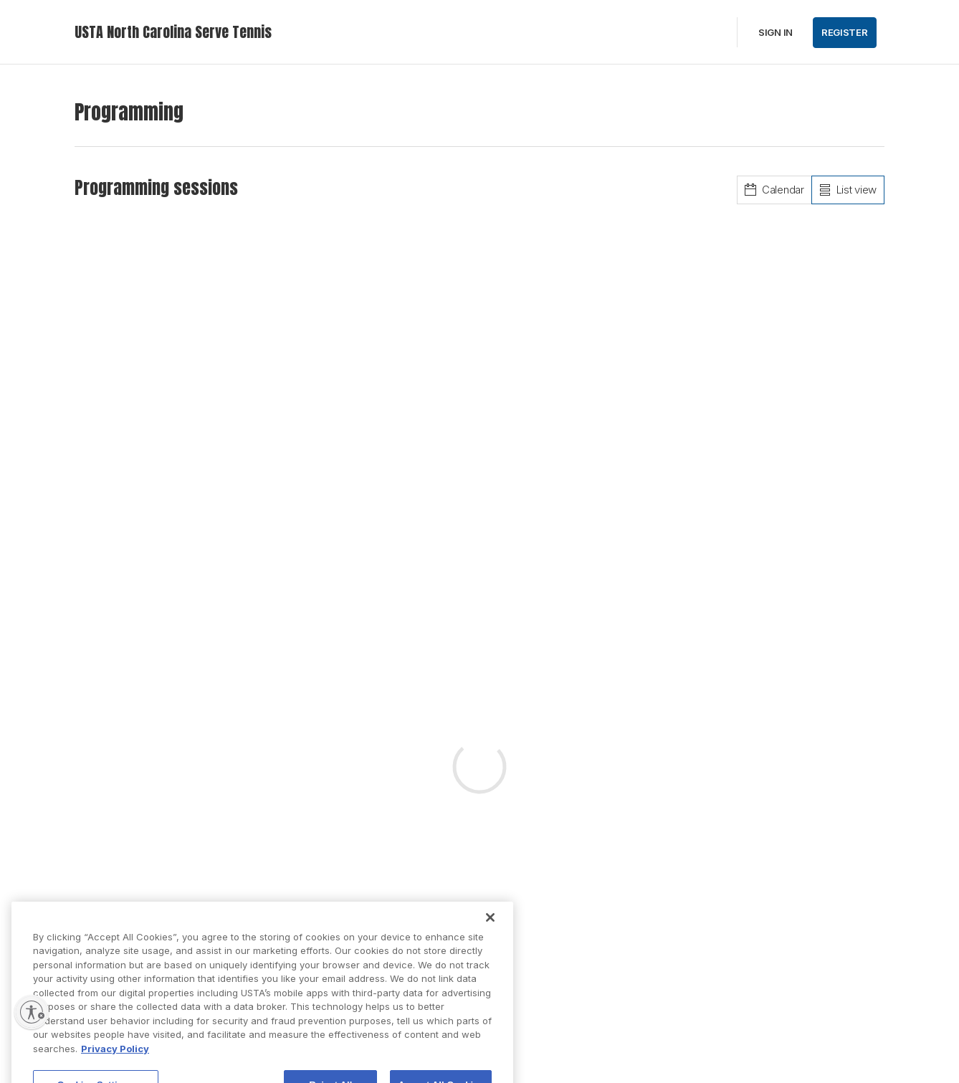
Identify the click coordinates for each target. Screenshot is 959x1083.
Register (844, 32)
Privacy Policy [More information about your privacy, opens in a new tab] (115, 1058)
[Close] (490, 927)
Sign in (775, 32)
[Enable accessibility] (31, 1012)
